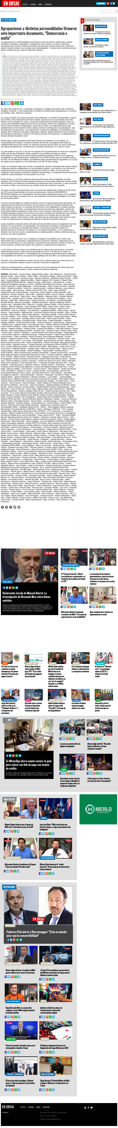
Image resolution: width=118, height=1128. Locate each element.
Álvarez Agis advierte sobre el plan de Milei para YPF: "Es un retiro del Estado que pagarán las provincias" (33, 671)
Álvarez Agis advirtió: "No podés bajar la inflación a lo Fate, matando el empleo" (99, 746)
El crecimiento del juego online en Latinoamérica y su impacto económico (80, 669)
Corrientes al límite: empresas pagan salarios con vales (97, 171)
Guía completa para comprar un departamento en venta (101, 613)
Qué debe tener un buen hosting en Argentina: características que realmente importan (33, 707)
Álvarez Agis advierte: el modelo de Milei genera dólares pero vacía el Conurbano (20, 971)
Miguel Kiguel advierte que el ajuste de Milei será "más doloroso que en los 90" (19, 825)
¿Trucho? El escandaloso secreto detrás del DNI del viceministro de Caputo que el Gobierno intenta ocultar (55, 972)
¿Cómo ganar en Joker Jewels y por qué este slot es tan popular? (99, 779)
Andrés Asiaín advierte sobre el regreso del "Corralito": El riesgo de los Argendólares (56, 707)
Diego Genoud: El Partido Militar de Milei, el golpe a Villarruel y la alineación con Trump (98, 228)
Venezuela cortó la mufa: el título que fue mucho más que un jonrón (103, 707)
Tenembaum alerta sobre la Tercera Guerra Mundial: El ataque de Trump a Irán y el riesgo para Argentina (70, 782)
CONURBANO (48, 4)
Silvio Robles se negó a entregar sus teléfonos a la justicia (96, 46)
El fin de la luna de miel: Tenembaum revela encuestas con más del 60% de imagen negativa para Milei (97, 127)
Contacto (5, 1112)
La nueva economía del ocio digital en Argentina (70, 745)
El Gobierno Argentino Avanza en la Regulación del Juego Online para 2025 (54, 1046)
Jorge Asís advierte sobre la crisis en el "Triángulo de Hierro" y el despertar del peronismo (98, 156)
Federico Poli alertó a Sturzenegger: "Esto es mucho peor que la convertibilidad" (37, 933)
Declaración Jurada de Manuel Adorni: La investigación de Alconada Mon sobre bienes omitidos (98, 111)
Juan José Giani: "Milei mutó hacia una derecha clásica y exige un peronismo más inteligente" (97, 200)
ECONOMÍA (33, 4)
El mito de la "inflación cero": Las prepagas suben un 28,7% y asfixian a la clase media (103, 671)
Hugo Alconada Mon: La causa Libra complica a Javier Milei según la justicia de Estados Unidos (97, 243)
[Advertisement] (38, 528)
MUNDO (40, 4)
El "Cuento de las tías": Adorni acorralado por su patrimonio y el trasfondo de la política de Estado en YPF (98, 142)
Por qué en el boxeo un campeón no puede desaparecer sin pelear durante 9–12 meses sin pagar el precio (9, 671)
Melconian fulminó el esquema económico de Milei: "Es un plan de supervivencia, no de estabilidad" (73, 614)
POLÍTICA (25, 4)
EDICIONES (101, 3)
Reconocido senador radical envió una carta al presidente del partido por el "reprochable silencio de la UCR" (98, 62)
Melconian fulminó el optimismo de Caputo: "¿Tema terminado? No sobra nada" (20, 865)
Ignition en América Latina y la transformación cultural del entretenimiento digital (51, 1010)
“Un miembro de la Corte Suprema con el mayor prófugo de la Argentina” (97, 32)
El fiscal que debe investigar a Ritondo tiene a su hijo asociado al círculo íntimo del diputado (97, 214)
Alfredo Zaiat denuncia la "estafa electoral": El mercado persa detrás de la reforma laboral (97, 185)
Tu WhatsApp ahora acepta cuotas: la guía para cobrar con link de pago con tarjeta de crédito (29, 764)
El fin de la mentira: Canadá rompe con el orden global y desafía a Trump (20, 1046)
